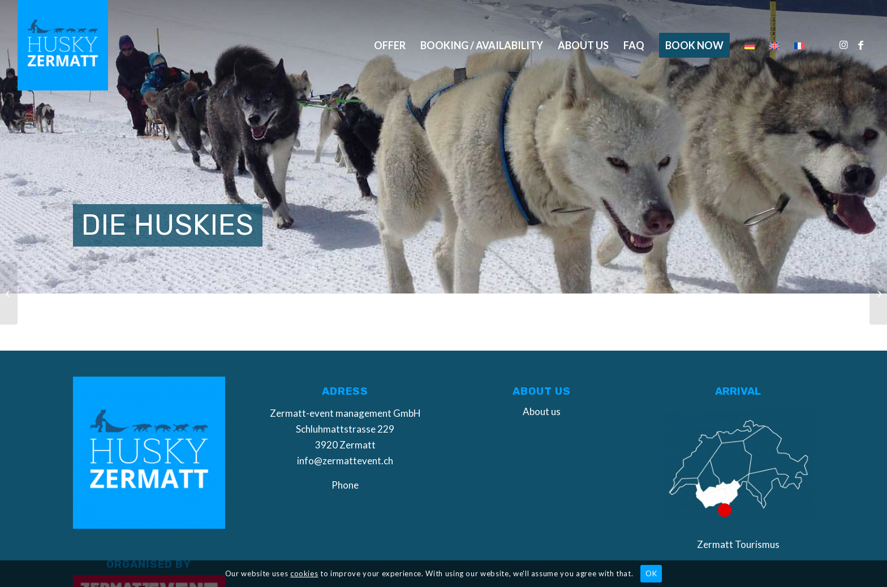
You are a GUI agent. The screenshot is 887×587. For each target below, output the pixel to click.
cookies (304, 573)
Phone (345, 485)
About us (542, 411)
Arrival (738, 391)
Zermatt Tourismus (738, 544)
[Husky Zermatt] (63, 45)
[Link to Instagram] (844, 44)
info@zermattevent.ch (345, 461)
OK (651, 573)
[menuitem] (390, 45)
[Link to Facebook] (860, 44)
